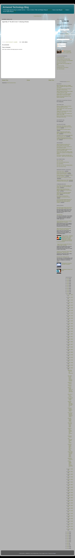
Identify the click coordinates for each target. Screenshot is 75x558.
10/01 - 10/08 (70, 328)
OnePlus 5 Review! (70, 383)
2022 (68, 285)
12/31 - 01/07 (70, 294)
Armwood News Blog (60, 57)
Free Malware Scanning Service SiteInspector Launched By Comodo (63, 196)
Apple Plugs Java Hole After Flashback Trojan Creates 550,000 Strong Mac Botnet (64, 193)
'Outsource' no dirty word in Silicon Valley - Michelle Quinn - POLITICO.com (64, 252)
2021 (68, 286)
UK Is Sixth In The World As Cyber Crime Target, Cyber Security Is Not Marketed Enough (64, 186)
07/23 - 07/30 (70, 354)
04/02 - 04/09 (70, 495)
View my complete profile (66, 52)
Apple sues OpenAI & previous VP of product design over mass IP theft (63, 145)
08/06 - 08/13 (70, 349)
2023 (68, 283)
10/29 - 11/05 (70, 318)
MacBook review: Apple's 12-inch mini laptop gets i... (70, 390)
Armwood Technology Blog (16, 7)
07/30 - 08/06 (70, 352)
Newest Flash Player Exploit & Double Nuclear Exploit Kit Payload (64, 173)
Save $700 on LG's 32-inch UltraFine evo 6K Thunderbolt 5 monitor (64, 147)
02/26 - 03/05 (70, 508)
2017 (68, 293)
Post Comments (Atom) (11, 82)
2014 (68, 535)
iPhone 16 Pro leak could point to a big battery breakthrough (64, 97)
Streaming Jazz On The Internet (62, 67)
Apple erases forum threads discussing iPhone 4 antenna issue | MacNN (64, 229)
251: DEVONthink (60, 163)
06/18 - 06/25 (70, 367)
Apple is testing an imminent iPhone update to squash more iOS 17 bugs (65, 92)
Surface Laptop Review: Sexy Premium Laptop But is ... (70, 464)
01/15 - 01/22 (70, 523)
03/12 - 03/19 (70, 502)
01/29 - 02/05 (70, 518)
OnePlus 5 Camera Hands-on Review (70, 409)
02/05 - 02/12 (70, 515)
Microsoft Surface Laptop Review (70, 420)
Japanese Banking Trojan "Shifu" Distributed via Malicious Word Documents (65, 181)
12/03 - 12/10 (70, 305)
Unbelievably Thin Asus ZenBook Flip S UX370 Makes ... (70, 454)
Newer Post (5, 80)
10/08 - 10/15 (70, 326)
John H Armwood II (67, 51)
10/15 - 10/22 (70, 323)
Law (15, 11)
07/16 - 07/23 (70, 357)
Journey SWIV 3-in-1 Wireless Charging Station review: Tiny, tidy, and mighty (64, 94)
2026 (68, 278)
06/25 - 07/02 (70, 365)
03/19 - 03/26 (70, 500)
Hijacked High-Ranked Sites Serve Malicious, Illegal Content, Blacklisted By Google (64, 190)
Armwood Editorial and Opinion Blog (63, 59)
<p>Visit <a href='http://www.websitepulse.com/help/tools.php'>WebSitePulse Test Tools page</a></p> (66, 76)
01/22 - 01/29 (70, 521)
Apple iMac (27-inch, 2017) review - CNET (70, 424)
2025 (68, 280)
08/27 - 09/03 (70, 341)
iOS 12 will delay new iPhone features (64, 129)
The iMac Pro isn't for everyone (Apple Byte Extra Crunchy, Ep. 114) (65, 136)
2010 (68, 541)
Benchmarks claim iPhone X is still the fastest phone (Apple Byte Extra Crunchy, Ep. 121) (64, 126)
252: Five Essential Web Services (63, 162)
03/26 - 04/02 (70, 497)
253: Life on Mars (60, 160)
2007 (68, 543)
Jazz (64, 10)
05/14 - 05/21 (70, 479)
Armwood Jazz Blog (60, 65)
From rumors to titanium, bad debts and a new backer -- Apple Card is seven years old (65, 156)
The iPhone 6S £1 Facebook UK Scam (64, 177)
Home (28, 80)
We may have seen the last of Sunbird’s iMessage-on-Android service (64, 89)
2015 (68, 533)
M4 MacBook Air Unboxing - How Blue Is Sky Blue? (67, 264)
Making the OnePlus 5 (70, 459)
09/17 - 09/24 (70, 333)
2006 (68, 544)
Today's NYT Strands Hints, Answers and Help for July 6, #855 (64, 114)
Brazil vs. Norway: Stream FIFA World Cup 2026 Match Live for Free (64, 116)
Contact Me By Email (37, 16)
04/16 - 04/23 (70, 489)
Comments (59, 46)
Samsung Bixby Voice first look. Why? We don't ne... (70, 404)
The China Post (59, 214)
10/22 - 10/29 (70, 320)
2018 (68, 291)
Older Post (51, 80)
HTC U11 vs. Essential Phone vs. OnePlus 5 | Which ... (70, 414)
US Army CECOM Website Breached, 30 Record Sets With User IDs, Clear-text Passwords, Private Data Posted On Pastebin (64, 201)
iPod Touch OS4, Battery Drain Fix (63, 256)
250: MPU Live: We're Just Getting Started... (65, 165)
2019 (68, 290)
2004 (68, 548)
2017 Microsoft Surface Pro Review (70, 440)
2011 (68, 540)
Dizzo (47, 553)
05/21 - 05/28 (70, 476)
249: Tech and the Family (61, 166)
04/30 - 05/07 (70, 484)
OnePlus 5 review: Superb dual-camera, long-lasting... (70, 447)
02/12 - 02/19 (70, 513)
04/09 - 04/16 (70, 492)
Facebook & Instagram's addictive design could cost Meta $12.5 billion (64, 150)
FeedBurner (67, 33)
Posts (58, 44)
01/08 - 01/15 (70, 526)
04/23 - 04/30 (70, 487)
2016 (68, 532)
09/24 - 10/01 (70, 331)
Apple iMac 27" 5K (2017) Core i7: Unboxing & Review (70, 378)
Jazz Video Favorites (60, 68)
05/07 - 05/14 (70, 482)
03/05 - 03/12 (70, 505)
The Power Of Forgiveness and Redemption (65, 60)
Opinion (50, 10)
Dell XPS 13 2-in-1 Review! (70, 395)
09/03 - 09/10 (70, 339)
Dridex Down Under (60, 171)
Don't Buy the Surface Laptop (70, 398)
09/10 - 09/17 (70, 336)
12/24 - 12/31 (70, 297)
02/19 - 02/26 (70, 510)
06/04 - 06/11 (70, 471)
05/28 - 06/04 (70, 474)
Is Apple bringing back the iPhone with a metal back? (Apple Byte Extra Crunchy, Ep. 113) (65, 138)
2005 (68, 546)
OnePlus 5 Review (70, 385)
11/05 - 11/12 (70, 315)
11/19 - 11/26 (70, 310)
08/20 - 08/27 (70, 344)
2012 (68, 538)
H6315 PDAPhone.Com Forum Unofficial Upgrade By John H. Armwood (64, 222)
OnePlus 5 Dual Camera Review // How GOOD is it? (70, 431)
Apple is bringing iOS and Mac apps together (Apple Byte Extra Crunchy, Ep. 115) (64, 132)
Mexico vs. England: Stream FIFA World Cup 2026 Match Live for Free (64, 107)
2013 (68, 536)
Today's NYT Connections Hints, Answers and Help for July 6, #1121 (64, 112)
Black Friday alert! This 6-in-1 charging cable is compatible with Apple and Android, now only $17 (65, 86)
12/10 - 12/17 (70, 302)
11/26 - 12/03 (70, 307)
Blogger (54, 553)
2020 (68, 288)
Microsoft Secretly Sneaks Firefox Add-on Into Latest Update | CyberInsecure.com (64, 208)
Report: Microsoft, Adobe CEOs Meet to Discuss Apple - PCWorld (64, 245)
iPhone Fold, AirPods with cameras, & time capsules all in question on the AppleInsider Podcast (64, 152)
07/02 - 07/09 (70, 362)
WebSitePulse (68, 81)
